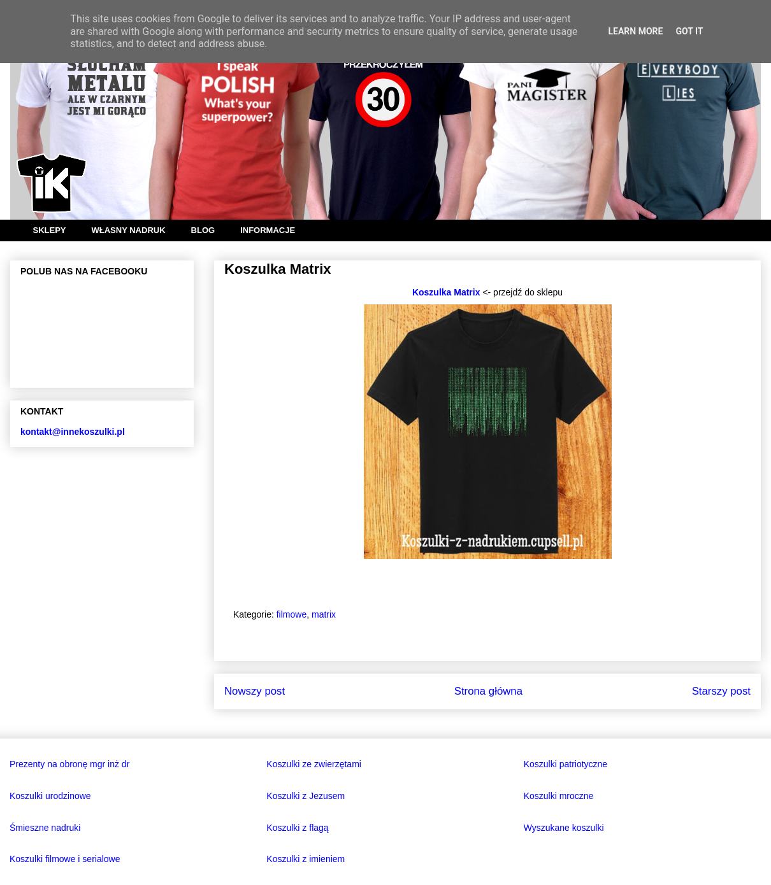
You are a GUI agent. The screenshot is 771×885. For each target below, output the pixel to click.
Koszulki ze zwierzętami (313, 764)
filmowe (291, 614)
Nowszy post (254, 691)
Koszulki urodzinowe (50, 796)
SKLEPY (49, 230)
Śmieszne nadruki (45, 828)
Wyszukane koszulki (564, 828)
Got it (689, 31)
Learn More (635, 31)
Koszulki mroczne (559, 796)
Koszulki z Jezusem (305, 796)
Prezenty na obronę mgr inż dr (69, 764)
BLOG (203, 230)
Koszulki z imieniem (305, 859)
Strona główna (488, 691)
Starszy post (721, 691)
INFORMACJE (267, 230)
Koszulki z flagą (297, 828)
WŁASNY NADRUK (129, 230)
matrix (324, 614)
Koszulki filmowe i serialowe (65, 859)
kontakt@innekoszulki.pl (72, 432)
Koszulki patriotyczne (566, 764)
